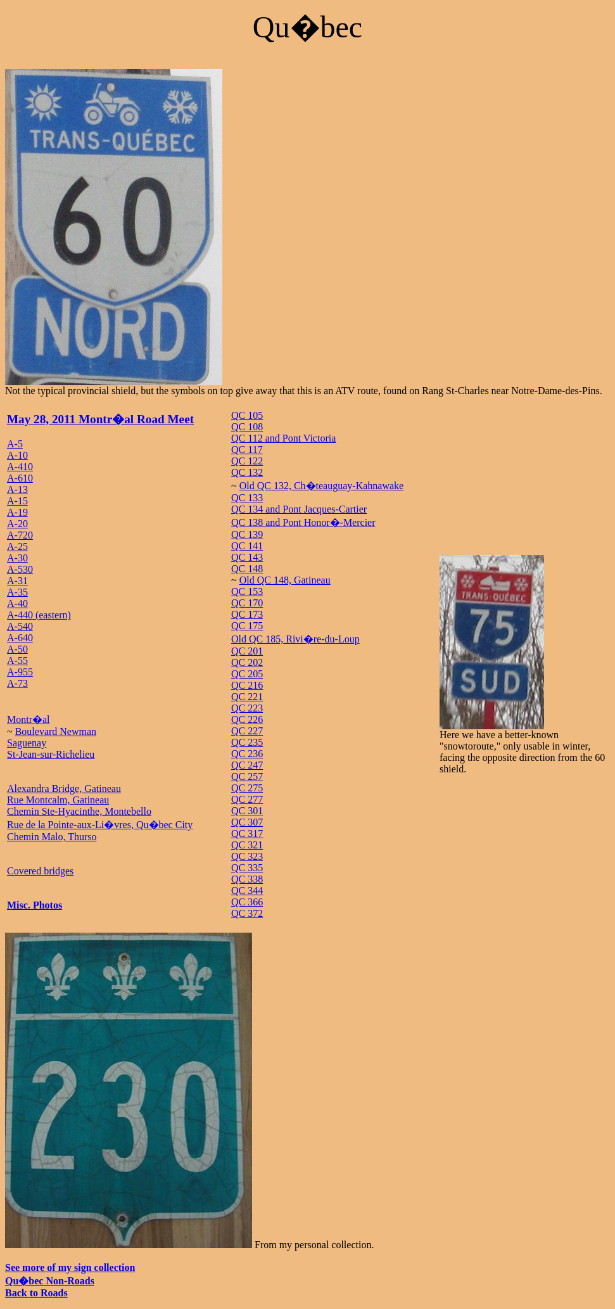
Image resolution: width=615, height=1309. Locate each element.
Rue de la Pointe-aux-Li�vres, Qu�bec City (100, 824)
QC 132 (247, 472)
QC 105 (247, 415)
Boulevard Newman (55, 731)
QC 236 (247, 753)
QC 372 (247, 913)
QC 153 (247, 591)
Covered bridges (40, 870)
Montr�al (28, 719)
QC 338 (247, 879)
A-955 (20, 672)
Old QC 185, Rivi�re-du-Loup (295, 639)
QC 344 (247, 890)
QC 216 (247, 685)
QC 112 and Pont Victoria (283, 438)
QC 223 (247, 708)
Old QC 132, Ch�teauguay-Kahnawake (321, 485)
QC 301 (247, 810)
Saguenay (26, 743)
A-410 (20, 466)
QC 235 (247, 742)
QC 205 (247, 673)
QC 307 (247, 822)
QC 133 (247, 497)
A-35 (17, 592)
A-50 (17, 649)
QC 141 (247, 545)
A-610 (20, 478)
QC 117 (247, 449)
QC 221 (247, 696)
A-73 (17, 683)
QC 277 (247, 799)
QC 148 (247, 568)
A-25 (17, 546)
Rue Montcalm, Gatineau (58, 800)
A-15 (17, 500)
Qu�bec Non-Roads (49, 1280)
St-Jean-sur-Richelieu (50, 754)
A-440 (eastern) (39, 615)
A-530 (20, 569)
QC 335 (247, 867)
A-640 (20, 637)
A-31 (17, 580)
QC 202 (247, 662)
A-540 (20, 626)
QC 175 (247, 625)
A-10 (17, 455)
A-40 (17, 603)
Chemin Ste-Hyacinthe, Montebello (79, 811)
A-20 (17, 523)
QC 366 (247, 902)
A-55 (17, 660)
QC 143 (247, 557)
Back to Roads (36, 1292)
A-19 (17, 512)
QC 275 (247, 787)
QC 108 (247, 426)
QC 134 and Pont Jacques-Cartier (299, 509)
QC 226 (247, 719)
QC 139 (247, 534)
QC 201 (247, 651)
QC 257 (247, 776)
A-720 (20, 535)
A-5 (15, 443)
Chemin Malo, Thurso (51, 836)
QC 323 (247, 856)
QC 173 (247, 614)
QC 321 (247, 845)
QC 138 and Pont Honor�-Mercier (303, 522)
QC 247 (247, 765)
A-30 (17, 557)
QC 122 (247, 461)
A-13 (17, 489)
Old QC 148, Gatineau (285, 580)
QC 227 (247, 730)
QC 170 (247, 602)
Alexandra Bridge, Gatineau (64, 788)
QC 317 (247, 833)
